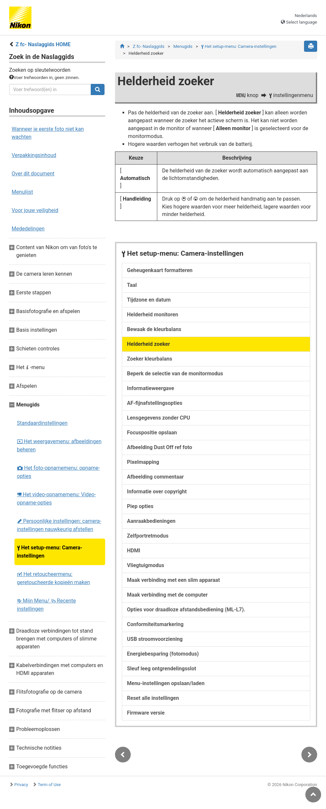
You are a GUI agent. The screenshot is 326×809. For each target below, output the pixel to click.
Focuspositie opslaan (152, 432)
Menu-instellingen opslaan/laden (166, 683)
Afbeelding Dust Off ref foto (159, 447)
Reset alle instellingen (153, 698)
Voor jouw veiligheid (35, 210)
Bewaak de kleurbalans (154, 329)
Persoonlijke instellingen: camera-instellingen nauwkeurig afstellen (59, 525)
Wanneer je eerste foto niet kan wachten (48, 133)
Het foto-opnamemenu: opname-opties (58, 472)
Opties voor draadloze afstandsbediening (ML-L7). (186, 609)
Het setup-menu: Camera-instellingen (50, 551)
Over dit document (33, 173)
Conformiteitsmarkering (155, 624)
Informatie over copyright (157, 491)
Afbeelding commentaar (155, 477)
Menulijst (22, 192)
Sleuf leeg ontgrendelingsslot (161, 668)
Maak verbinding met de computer (167, 595)
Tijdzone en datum (149, 300)
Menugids (183, 46)
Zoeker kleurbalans (149, 359)
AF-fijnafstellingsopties (154, 403)
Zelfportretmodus (148, 536)
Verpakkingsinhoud (34, 155)
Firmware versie (146, 713)
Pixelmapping (143, 462)
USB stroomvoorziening (155, 639)
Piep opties (140, 506)
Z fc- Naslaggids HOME (42, 44)
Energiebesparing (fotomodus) (163, 654)
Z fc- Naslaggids (148, 46)
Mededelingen (28, 229)
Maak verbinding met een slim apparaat (173, 580)
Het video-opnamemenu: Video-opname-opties (56, 498)
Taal (132, 285)
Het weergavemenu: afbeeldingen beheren (59, 445)
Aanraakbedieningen (151, 521)
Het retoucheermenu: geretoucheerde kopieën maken (53, 578)
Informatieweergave (150, 388)
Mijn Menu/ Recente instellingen (46, 605)
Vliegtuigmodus (145, 565)
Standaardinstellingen (42, 423)
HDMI (133, 550)
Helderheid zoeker (148, 344)
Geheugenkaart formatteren (160, 270)
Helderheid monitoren (152, 314)
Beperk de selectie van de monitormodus (175, 373)
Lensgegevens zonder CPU (158, 418)
